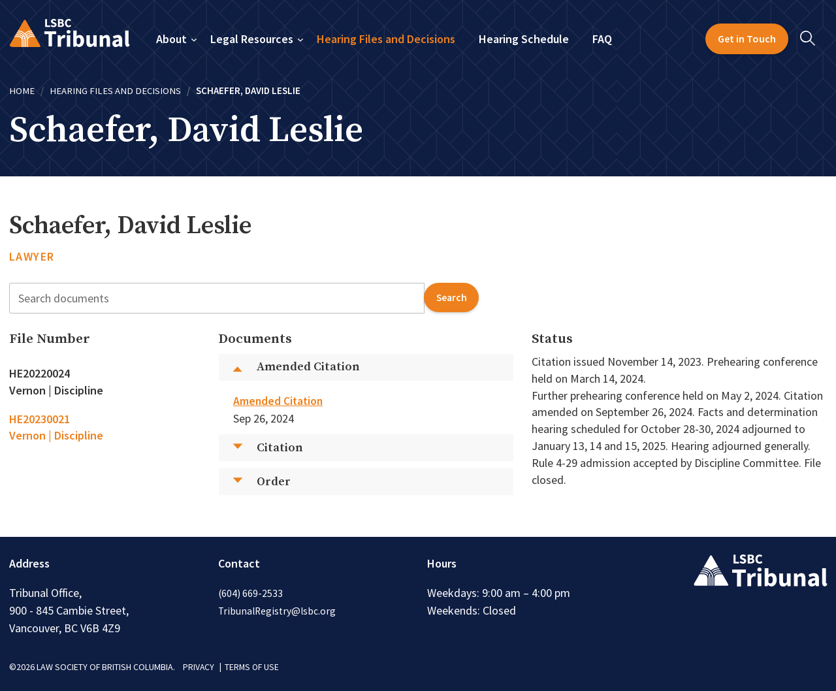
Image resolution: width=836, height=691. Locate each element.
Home (22, 90)
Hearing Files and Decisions (386, 38)
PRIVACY (199, 667)
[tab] (105, 381)
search (450, 297)
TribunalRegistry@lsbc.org (278, 610)
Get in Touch (747, 38)
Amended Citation (279, 400)
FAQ (602, 38)
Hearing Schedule (524, 38)
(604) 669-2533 (250, 593)
